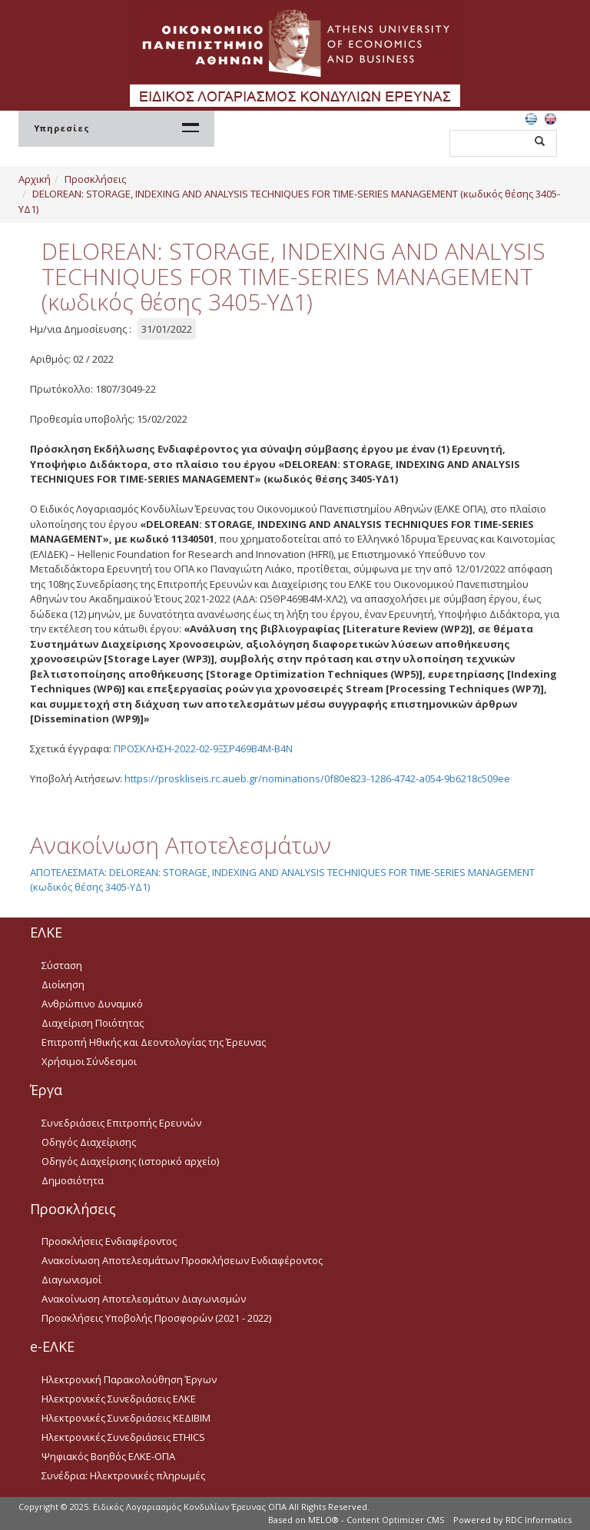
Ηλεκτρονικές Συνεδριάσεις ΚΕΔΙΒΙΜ (125, 1418)
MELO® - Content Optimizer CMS (376, 1519)
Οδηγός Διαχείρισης (88, 1142)
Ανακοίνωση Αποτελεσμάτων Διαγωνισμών (143, 1299)
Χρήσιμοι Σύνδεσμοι (89, 1061)
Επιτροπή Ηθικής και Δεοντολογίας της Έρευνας (153, 1042)
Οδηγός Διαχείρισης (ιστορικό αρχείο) (130, 1161)
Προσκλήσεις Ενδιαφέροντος (109, 1241)
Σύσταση (61, 965)
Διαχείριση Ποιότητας (92, 1023)
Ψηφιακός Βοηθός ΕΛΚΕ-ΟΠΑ (108, 1456)
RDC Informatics (538, 1519)
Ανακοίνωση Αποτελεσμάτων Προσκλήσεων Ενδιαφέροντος (182, 1260)
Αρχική (34, 179)
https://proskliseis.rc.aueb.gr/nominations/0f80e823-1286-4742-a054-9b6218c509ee (317, 778)
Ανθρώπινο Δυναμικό (92, 1004)
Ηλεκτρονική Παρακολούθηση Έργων (129, 1379)
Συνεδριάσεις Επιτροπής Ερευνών (121, 1123)
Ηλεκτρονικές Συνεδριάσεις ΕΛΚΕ (118, 1399)
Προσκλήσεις (95, 179)
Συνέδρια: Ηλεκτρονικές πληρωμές (123, 1475)
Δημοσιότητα (72, 1180)
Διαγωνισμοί (71, 1279)
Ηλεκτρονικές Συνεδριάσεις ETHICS (123, 1437)
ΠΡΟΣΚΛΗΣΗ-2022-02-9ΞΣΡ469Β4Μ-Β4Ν (203, 748)
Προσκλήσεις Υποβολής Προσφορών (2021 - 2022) (156, 1318)
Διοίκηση (63, 984)
